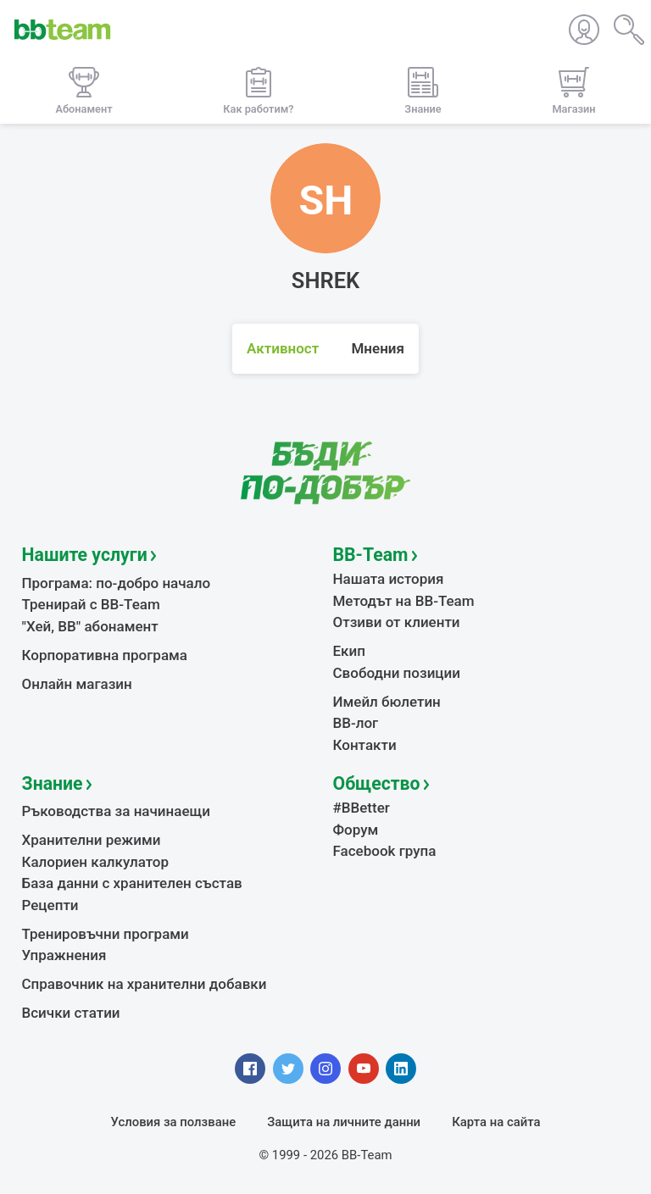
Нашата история (388, 578)
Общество (376, 783)
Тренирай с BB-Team (91, 604)
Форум (356, 829)
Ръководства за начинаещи (116, 810)
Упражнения (64, 955)
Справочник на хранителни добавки (144, 983)
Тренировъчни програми (105, 933)
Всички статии (71, 1012)
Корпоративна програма (104, 655)
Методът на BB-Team (404, 600)
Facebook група (385, 850)
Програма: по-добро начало (116, 583)
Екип (349, 650)
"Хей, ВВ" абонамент (90, 626)
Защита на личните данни (343, 1122)
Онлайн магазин (77, 683)
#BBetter (361, 807)
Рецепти (50, 905)
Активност (283, 348)
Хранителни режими (91, 839)
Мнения (377, 348)
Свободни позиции (397, 672)
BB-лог (356, 722)
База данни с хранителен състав (132, 883)
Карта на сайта (496, 1122)
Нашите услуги (84, 554)
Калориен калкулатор (96, 861)
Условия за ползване (173, 1122)
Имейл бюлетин (387, 701)
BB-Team (371, 554)
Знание (52, 783)
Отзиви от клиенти (396, 622)
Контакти (365, 744)
